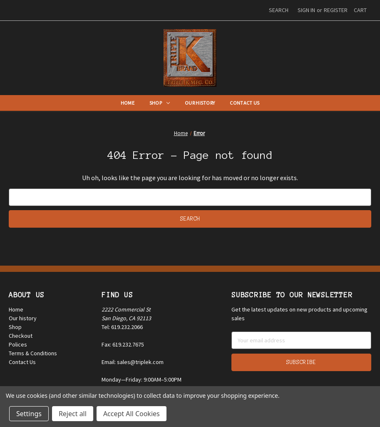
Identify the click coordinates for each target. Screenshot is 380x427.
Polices (18, 344)
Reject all (73, 413)
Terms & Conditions (33, 353)
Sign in (306, 10)
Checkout (20, 335)
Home (127, 103)
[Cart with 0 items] (360, 10)
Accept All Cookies (131, 413)
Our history (23, 318)
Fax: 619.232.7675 (123, 344)
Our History (200, 103)
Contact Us (244, 103)
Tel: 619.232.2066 (122, 327)
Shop (159, 103)
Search (278, 10)
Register (336, 10)
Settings (29, 413)
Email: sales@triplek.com (133, 362)
